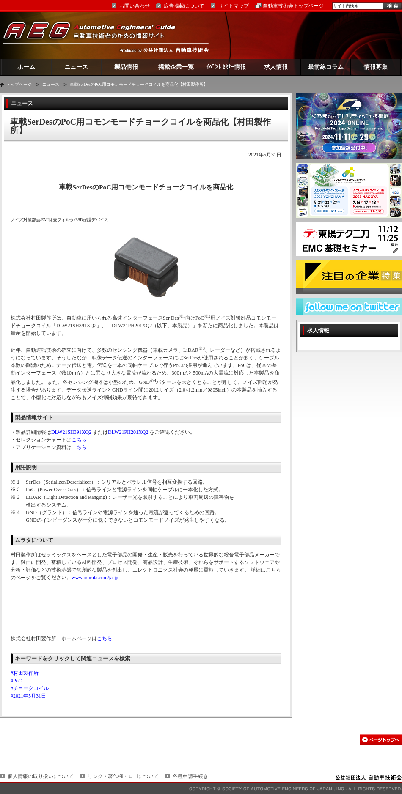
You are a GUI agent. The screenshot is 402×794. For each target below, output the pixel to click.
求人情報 (276, 67)
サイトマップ (233, 6)
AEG (95, 35)
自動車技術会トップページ (293, 6)
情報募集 (376, 67)
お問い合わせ (134, 6)
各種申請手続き (190, 776)
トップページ (19, 84)
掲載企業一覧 (176, 67)
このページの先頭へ (381, 739)
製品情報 (126, 67)
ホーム (26, 67)
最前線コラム (326, 67)
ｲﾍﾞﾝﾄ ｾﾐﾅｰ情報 (226, 67)
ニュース (76, 67)
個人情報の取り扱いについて (41, 776)
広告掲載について (184, 6)
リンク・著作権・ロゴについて (123, 776)
